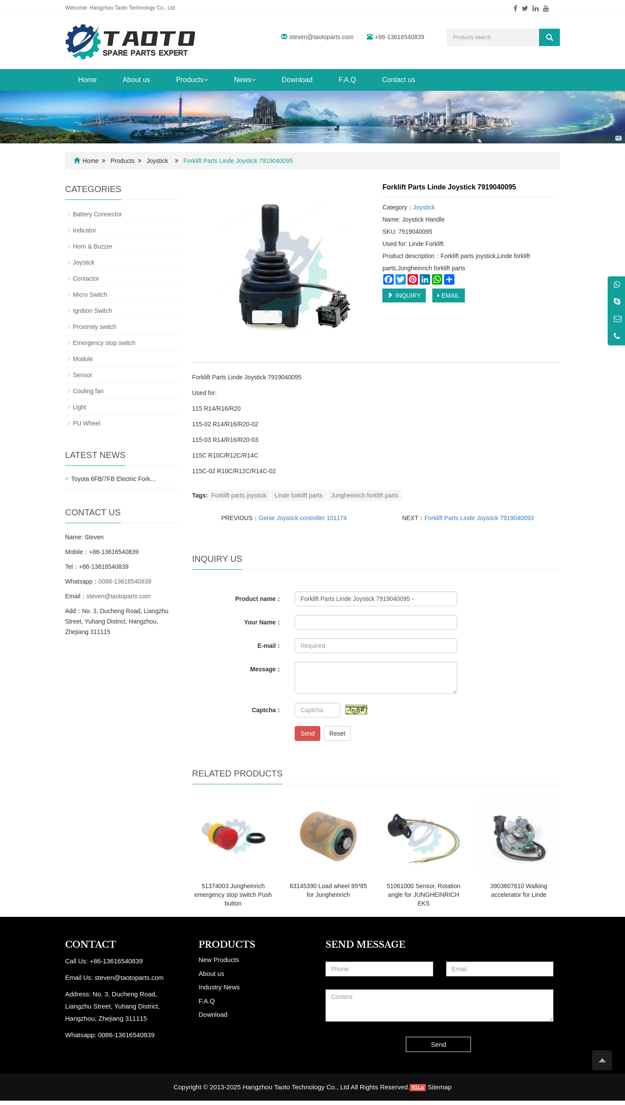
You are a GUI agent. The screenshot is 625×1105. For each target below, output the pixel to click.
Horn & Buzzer (92, 246)
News (245, 79)
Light (79, 407)
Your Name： (263, 622)
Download (297, 79)
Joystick (157, 160)
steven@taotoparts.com (321, 36)
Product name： (258, 598)
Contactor (86, 278)
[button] (206, 79)
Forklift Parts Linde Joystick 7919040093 (479, 517)
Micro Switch (90, 294)
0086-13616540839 (125, 581)
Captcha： (267, 710)
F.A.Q (347, 79)
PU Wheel (86, 423)
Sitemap (439, 1087)
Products (192, 79)
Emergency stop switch (104, 342)
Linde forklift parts (299, 495)
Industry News (219, 987)
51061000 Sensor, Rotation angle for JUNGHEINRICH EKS (424, 895)
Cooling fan (88, 391)
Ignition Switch (92, 310)
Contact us (398, 79)
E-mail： (269, 645)
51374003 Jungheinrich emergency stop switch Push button (233, 895)
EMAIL (449, 295)
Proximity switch (94, 326)
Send (307, 733)
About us (136, 79)
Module (83, 358)
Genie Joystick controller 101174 (303, 517)
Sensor (82, 375)
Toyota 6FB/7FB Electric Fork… (113, 478)
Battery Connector (97, 214)
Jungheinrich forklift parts (364, 495)
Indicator (84, 230)
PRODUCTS (227, 944)
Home (87, 79)
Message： (266, 669)
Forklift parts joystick (238, 495)
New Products (219, 959)
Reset (337, 733)
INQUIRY (404, 295)
